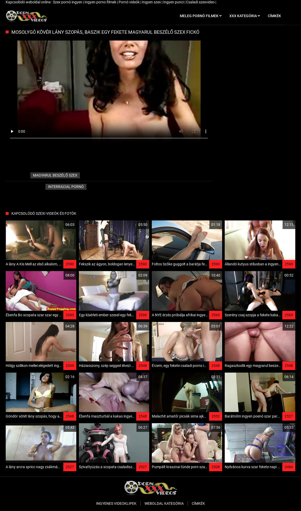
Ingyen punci (173, 2)
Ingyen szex (152, 2)
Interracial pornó (66, 187)
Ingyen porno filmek (101, 2)
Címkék (198, 503)
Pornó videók (129, 2)
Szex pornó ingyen (68, 2)
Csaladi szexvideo (200, 2)
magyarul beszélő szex (55, 175)
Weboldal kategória (164, 503)
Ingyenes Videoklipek (116, 503)
